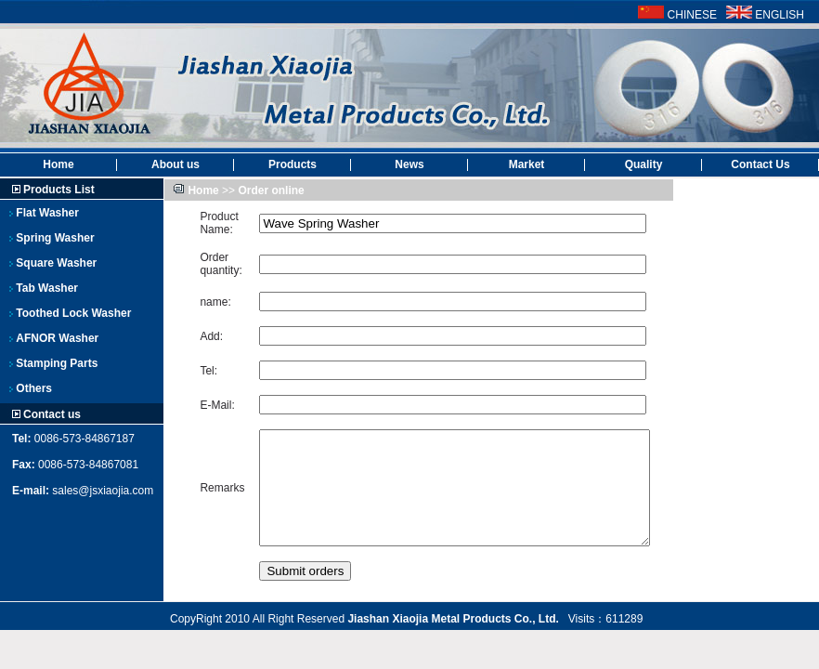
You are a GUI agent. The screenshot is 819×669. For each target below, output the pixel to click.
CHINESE (692, 14)
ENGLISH (779, 14)
